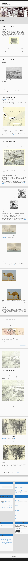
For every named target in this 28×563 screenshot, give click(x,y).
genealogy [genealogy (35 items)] (6, 542)
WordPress (17, 559)
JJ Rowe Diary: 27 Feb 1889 (8, 59)
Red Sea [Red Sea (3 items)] (4, 547)
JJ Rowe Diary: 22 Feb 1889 (8, 283)
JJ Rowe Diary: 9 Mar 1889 (18, 487)
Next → (5, 478)
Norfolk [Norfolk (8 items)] (9, 545)
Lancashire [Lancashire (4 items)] (3, 544)
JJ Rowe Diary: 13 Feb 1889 (8, 505)
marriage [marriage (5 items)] (8, 544)
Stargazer (21, 559)
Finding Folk (4, 3)
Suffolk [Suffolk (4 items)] (11, 547)
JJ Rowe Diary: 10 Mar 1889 (18, 485)
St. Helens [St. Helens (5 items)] (7, 547)
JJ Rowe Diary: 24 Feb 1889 (8, 190)
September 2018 (17, 507)
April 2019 (16, 505)
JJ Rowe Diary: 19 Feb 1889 (8, 436)
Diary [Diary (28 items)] (8, 540)
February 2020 (17, 500)
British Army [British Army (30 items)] (5, 539)
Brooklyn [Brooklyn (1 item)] (9, 539)
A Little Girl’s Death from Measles (7, 508)
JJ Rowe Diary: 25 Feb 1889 (8, 141)
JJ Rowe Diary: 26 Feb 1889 (8, 97)
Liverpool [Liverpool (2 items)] (6, 544)
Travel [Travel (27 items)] (5, 549)
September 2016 (17, 508)
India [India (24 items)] (6, 543)
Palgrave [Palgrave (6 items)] (2, 546)
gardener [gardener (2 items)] (3, 542)
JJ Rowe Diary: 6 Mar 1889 (18, 492)
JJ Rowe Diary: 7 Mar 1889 (18, 490)
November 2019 (17, 502)
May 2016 (16, 515)
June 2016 (16, 513)
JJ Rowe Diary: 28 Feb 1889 (8, 26)
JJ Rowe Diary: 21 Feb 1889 (8, 319)
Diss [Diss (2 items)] (9, 540)
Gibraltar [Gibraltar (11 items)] (10, 542)
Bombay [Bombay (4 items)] (2, 539)
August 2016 (17, 510)
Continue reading (9, 52)
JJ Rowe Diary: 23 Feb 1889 (8, 236)
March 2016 (16, 518)
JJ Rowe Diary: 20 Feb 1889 (8, 370)
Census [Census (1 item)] (10, 539)
